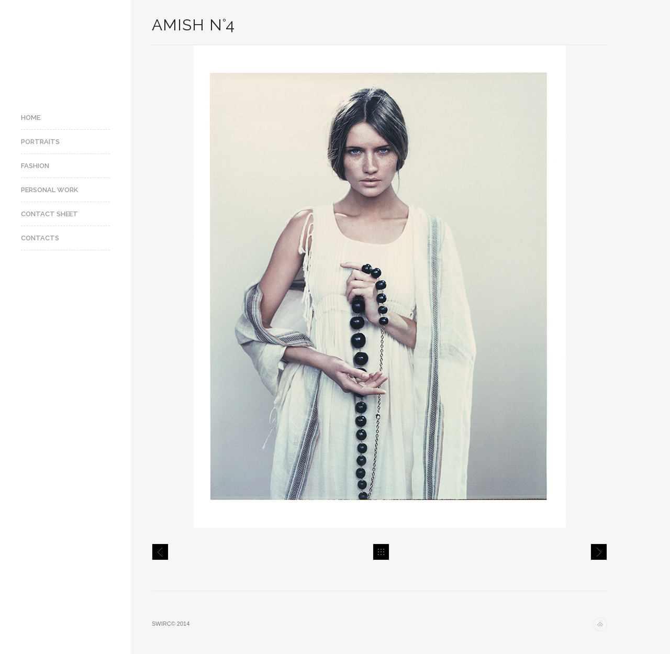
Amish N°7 (598, 552)
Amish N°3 (160, 552)
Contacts (40, 238)
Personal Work (49, 190)
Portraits (40, 142)
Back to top (600, 624)
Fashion (35, 166)
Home (30, 117)
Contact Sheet (49, 214)
